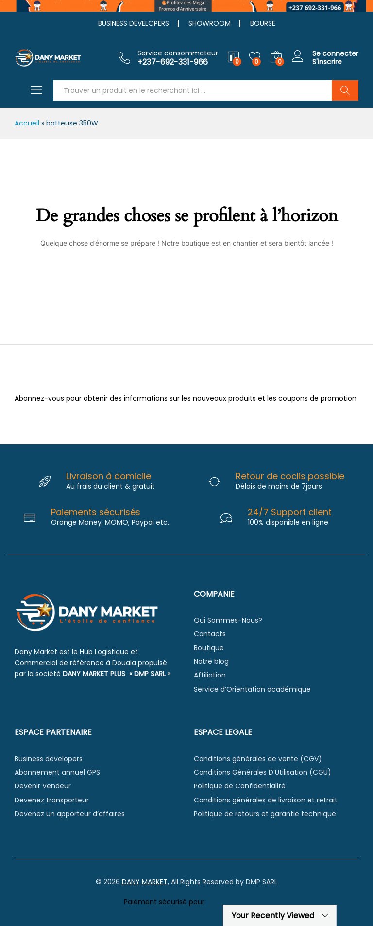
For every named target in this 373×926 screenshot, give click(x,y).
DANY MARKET (145, 882)
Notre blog (211, 661)
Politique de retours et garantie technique (265, 814)
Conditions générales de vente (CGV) (258, 759)
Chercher (345, 90)
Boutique (209, 648)
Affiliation (210, 675)
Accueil (27, 123)
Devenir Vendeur (43, 786)
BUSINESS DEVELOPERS (133, 23)
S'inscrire (327, 62)
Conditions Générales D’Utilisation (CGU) (262, 772)
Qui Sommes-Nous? (228, 620)
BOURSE (262, 23)
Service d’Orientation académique (252, 689)
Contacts (210, 634)
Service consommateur (177, 53)
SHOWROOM (209, 23)
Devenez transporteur (52, 800)
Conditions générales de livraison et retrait (266, 800)
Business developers (49, 759)
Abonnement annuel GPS (57, 772)
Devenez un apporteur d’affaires (70, 814)
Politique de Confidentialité (240, 786)
